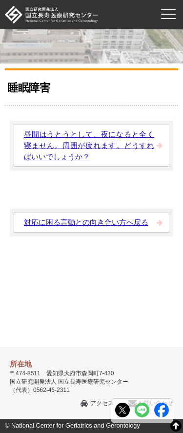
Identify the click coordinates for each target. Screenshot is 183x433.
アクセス (102, 403)
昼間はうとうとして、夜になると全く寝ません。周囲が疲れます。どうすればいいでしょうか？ (89, 145)
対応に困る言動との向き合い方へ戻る (86, 222)
